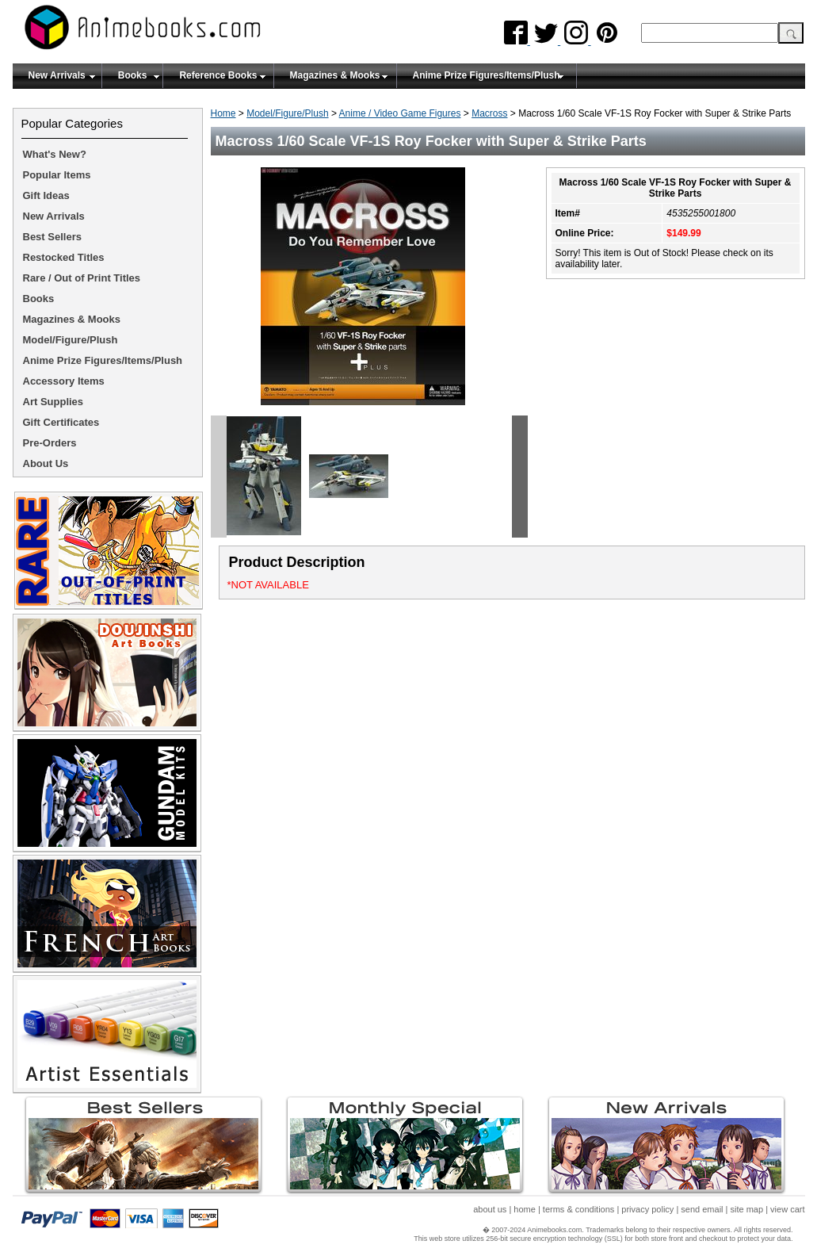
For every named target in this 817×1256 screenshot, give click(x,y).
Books (132, 75)
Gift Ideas (46, 195)
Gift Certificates (61, 422)
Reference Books (218, 75)
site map (747, 1209)
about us (489, 1209)
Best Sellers (52, 237)
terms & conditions (578, 1209)
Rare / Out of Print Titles (82, 278)
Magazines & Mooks (335, 75)
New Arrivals (57, 75)
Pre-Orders (50, 443)
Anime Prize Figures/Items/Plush (486, 75)
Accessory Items (64, 381)
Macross (489, 113)
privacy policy (647, 1209)
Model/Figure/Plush (287, 113)
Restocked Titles (64, 257)
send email (702, 1209)
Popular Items (57, 175)
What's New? (54, 154)
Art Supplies (53, 402)
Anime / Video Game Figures (400, 113)
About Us (46, 463)
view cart (787, 1209)
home (524, 1209)
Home (223, 113)
